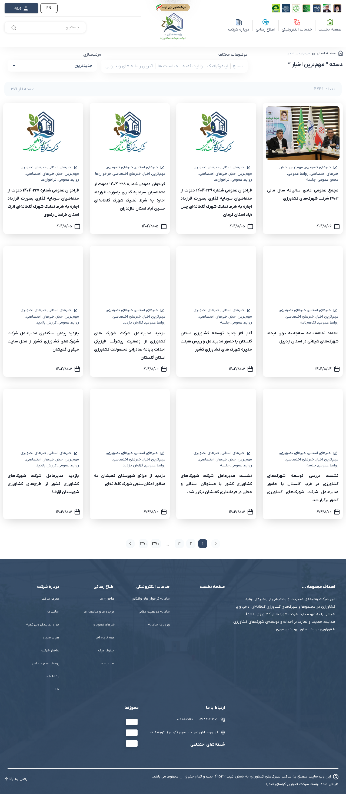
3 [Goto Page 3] (179, 543)
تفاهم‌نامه (308, 322)
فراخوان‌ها (221, 179)
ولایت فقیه (191, 66)
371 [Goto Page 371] (143, 543)
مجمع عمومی (327, 179)
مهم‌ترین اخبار (291, 167)
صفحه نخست (329, 29)
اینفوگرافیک (216, 66)
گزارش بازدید (133, 322)
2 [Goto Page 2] (191, 543)
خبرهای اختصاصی (324, 173)
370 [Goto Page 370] (155, 543)
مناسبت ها (166, 66)
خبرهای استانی (232, 167)
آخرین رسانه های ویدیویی (129, 66)
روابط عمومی (297, 173)
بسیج (236, 66)
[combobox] (45, 27)
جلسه (311, 179)
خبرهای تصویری (317, 167)
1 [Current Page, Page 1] (202, 543)
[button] (52, 66)
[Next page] (130, 543)
